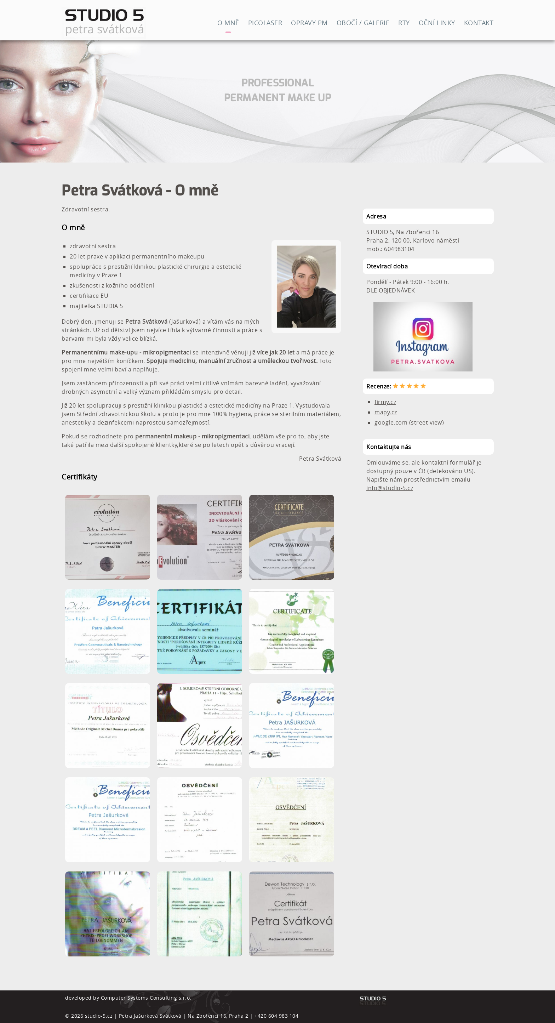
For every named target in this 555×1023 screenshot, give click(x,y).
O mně (228, 22)
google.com (390, 422)
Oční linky (437, 22)
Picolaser (265, 22)
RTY (404, 22)
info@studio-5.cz (389, 488)
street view (426, 422)
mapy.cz (385, 412)
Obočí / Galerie (363, 22)
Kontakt (479, 22)
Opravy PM (309, 22)
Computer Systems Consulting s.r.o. (146, 997)
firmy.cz (385, 402)
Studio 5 (129, 22)
